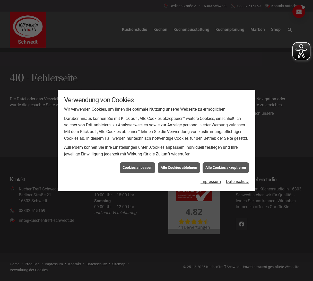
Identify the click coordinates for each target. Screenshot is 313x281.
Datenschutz (237, 180)
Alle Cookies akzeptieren (225, 167)
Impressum (211, 180)
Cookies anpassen (137, 167)
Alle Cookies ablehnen (179, 167)
